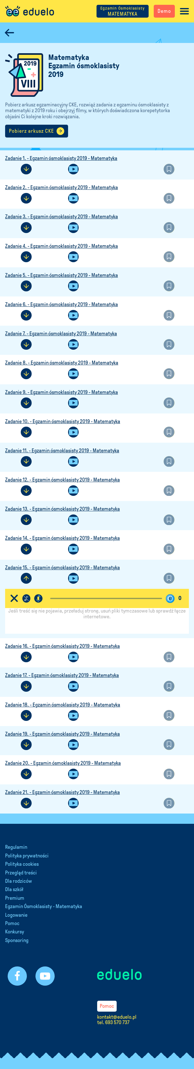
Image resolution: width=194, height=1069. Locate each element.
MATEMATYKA (122, 11)
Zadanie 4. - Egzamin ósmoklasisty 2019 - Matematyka (61, 246)
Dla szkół (14, 889)
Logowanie (16, 915)
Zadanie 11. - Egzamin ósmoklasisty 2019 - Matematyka (62, 450)
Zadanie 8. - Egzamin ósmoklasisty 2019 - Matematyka (61, 362)
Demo (164, 11)
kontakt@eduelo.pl (116, 1017)
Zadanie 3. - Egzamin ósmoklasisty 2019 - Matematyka (61, 216)
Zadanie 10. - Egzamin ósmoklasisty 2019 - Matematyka (62, 421)
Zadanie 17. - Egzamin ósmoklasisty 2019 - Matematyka (62, 675)
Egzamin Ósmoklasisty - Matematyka (43, 906)
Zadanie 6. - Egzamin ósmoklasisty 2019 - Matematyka (61, 304)
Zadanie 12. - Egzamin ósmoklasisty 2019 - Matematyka (62, 479)
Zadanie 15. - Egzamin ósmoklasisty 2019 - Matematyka (62, 567)
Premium (14, 898)
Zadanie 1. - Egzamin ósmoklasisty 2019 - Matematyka (61, 158)
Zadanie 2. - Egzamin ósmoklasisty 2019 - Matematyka (61, 187)
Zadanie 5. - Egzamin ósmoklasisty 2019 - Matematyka (61, 275)
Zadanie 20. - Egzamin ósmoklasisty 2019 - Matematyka (63, 763)
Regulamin (16, 847)
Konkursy (14, 931)
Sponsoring (16, 940)
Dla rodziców (18, 881)
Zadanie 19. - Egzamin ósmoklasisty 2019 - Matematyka (62, 734)
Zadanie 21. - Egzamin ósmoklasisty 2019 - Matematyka (62, 792)
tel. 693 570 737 (113, 1022)
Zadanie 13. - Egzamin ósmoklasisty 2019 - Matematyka (62, 509)
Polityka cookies (22, 864)
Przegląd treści (21, 872)
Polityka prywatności (27, 855)
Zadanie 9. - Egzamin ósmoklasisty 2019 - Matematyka (61, 392)
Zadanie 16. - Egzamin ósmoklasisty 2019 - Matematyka (62, 646)
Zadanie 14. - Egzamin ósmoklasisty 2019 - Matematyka (62, 538)
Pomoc (12, 923)
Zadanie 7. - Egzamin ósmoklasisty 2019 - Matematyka (61, 333)
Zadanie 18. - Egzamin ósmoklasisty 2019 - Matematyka (62, 704)
